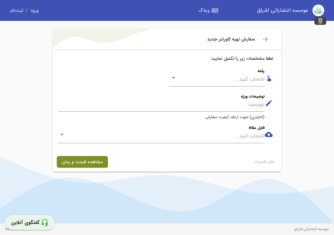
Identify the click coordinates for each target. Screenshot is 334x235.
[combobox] (222, 79)
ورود (34, 10)
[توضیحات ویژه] (161, 104)
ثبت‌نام (16, 10)
